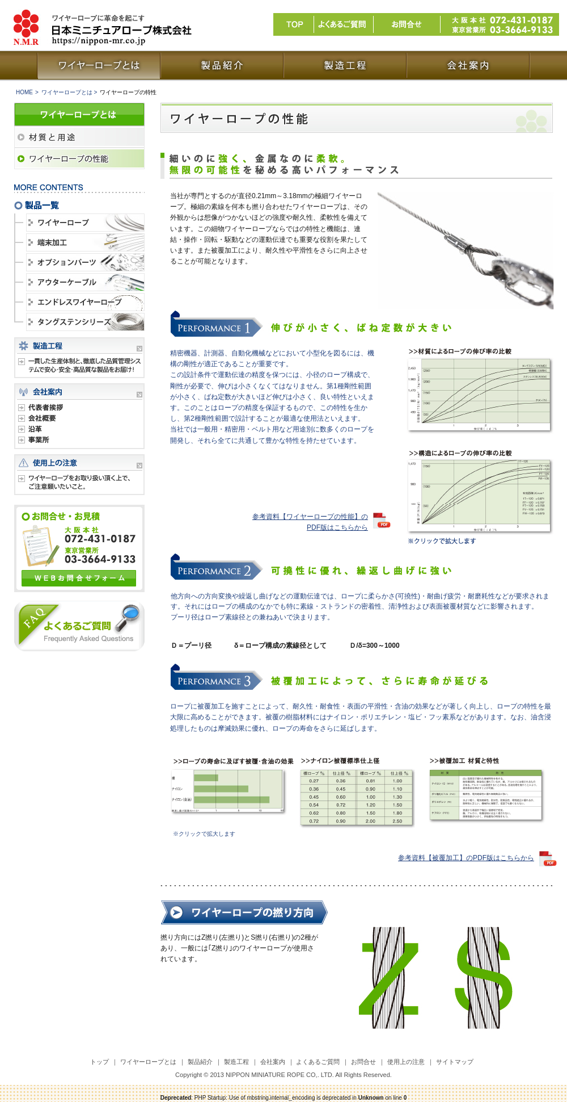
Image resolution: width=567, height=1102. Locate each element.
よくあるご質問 (318, 1061)
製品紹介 (200, 1061)
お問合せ (363, 1061)
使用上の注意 (406, 1061)
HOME (24, 92)
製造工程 (236, 1061)
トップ (99, 1061)
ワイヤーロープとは (148, 1061)
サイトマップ (454, 1061)
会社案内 (272, 1061)
